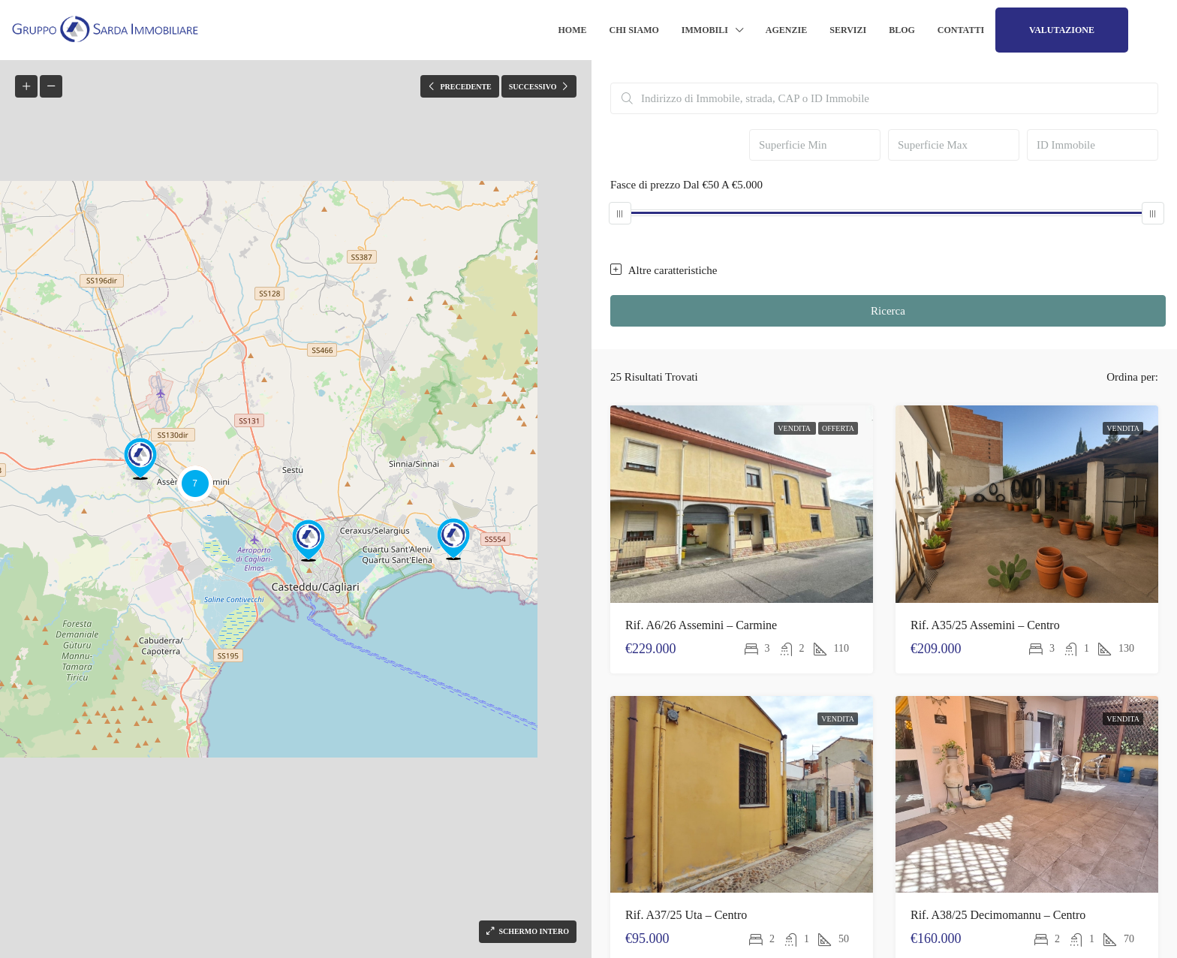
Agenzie (786, 30)
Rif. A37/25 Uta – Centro (686, 914)
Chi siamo (634, 30)
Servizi (847, 30)
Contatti (961, 30)
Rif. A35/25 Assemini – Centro (985, 625)
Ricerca (888, 311)
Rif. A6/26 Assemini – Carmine (701, 625)
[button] (453, 539)
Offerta (838, 428)
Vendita (795, 428)
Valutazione (1061, 30)
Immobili (705, 30)
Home (572, 30)
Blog (902, 30)
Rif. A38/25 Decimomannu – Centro (998, 914)
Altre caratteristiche (663, 270)
